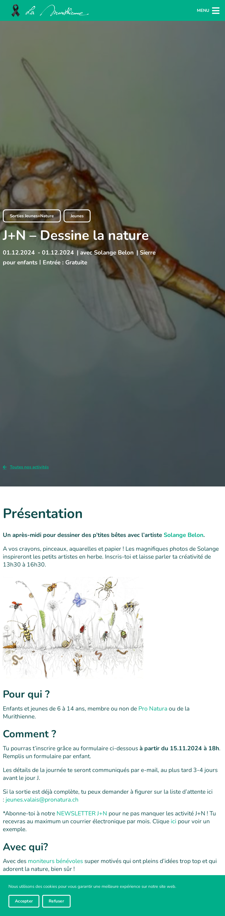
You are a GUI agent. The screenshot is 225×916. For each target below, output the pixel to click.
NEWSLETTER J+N (82, 818)
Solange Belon (183, 540)
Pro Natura (152, 714)
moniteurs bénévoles (55, 866)
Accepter (24, 901)
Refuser (56, 901)
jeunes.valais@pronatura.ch (42, 805)
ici (173, 826)
